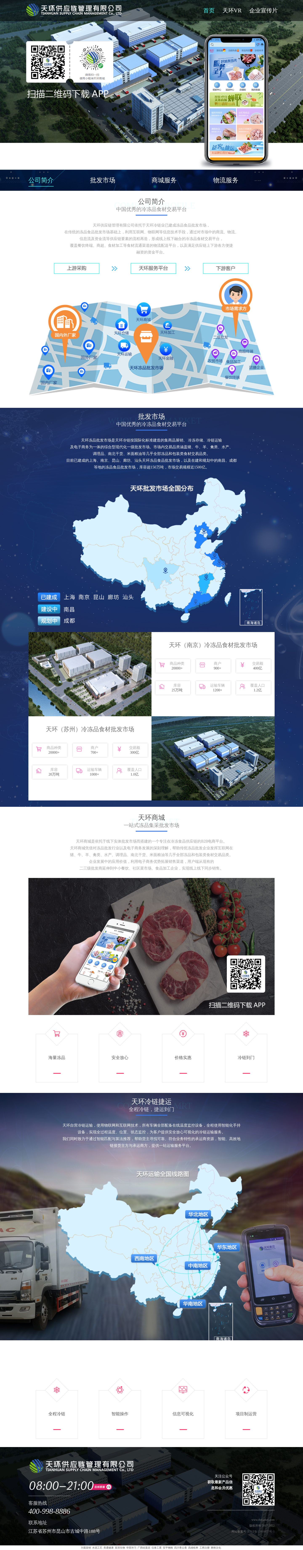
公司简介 (41, 180)
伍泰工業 (157, 1547)
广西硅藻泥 (144, 1547)
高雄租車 (193, 1547)
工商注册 (204, 1547)
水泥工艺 (97, 1547)
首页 (209, 10)
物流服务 (225, 180)
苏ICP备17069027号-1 (261, 1531)
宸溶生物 (120, 1547)
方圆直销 (86, 1547)
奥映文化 (216, 1547)
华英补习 (131, 1547)
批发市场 (102, 180)
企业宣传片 (263, 10)
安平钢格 (168, 1547)
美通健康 (109, 1547)
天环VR (232, 10)
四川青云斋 (180, 1547)
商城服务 (164, 180)
